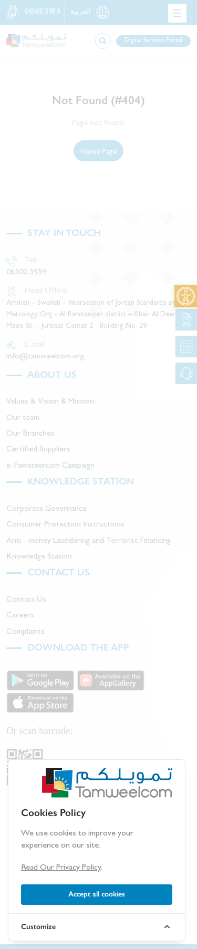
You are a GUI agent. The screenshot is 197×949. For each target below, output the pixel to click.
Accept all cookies (96, 894)
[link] (185, 296)
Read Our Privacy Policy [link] (61, 868)
